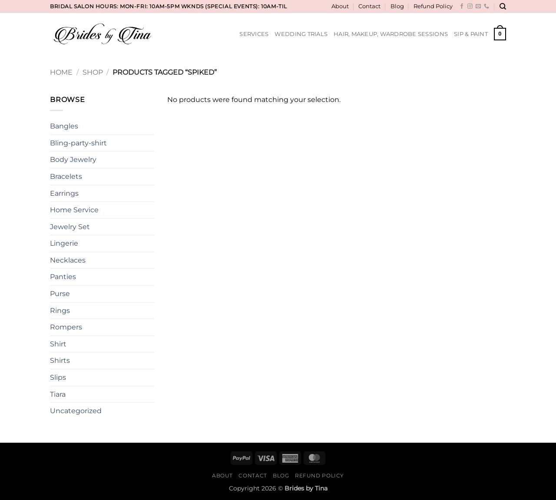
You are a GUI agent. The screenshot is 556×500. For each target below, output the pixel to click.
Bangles (64, 126)
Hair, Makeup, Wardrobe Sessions (391, 34)
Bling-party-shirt (78, 143)
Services (253, 34)
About (340, 6)
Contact (369, 6)
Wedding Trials (301, 34)
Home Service (74, 210)
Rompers (66, 327)
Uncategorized (76, 411)
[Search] (503, 6)
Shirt (58, 344)
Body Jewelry (73, 159)
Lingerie (64, 243)
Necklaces (68, 260)
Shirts (60, 360)
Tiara (58, 394)
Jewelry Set (70, 227)
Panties (63, 277)
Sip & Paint (471, 34)
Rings (60, 310)
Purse (60, 293)
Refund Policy (433, 6)
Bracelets (66, 176)
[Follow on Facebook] (461, 6)
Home (61, 72)
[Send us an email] (478, 6)
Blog (397, 6)
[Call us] (486, 6)
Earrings (64, 193)
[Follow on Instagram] (470, 6)
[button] (500, 34)
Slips (58, 377)
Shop (93, 72)
